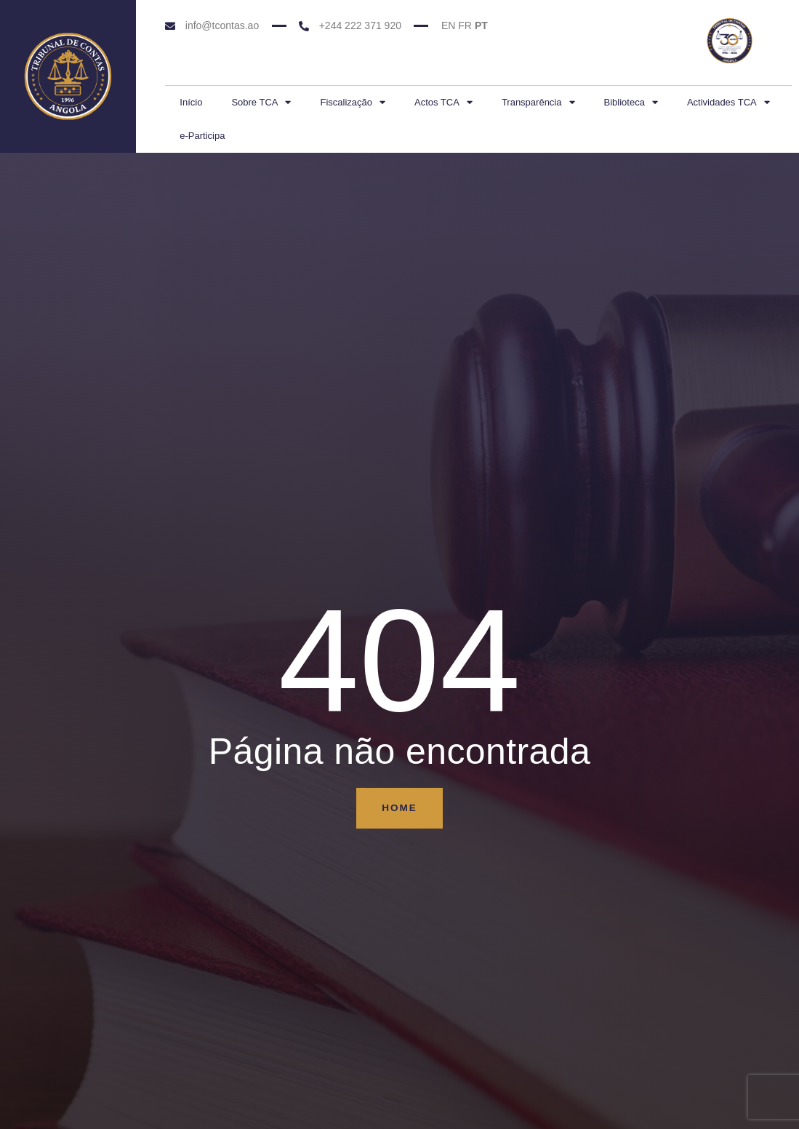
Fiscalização (352, 102)
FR (465, 25)
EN (448, 25)
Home (400, 808)
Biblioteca (631, 102)
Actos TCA (443, 102)
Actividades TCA (728, 102)
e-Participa (202, 135)
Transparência (538, 102)
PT (481, 25)
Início (191, 102)
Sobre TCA (261, 102)
